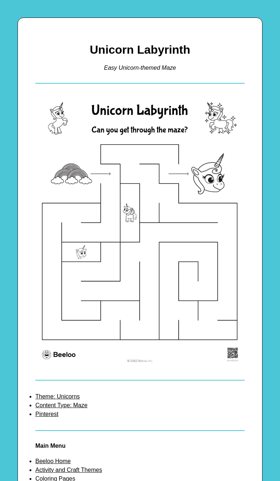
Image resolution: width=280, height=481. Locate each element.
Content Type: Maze (61, 405)
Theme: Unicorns (57, 396)
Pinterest (46, 414)
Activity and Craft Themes (68, 470)
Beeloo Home (53, 461)
